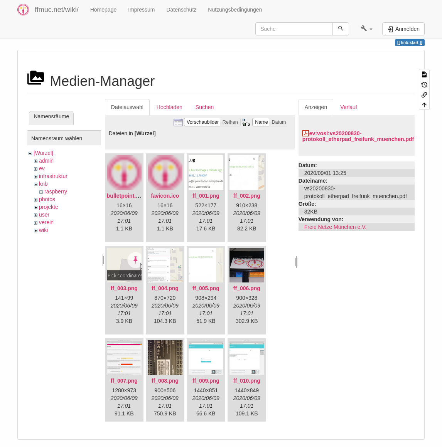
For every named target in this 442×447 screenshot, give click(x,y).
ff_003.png (124, 288)
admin (46, 161)
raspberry (55, 191)
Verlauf (348, 107)
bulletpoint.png (126, 196)
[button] (366, 29)
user (44, 215)
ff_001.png (205, 196)
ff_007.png (124, 381)
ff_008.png (165, 381)
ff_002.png (246, 196)
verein (46, 222)
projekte (48, 207)
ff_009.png (205, 381)
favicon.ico (165, 196)
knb (43, 184)
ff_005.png (205, 288)
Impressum (141, 10)
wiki (43, 230)
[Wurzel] (43, 153)
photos (47, 199)
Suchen (205, 107)
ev (42, 168)
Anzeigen (316, 107)
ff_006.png (246, 288)
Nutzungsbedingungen (235, 10)
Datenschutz (181, 10)
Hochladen (169, 107)
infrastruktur (53, 176)
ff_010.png (246, 381)
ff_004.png (165, 288)
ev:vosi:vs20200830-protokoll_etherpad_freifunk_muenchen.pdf (358, 136)
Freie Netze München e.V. (335, 227)
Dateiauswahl (127, 107)
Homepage (103, 10)
